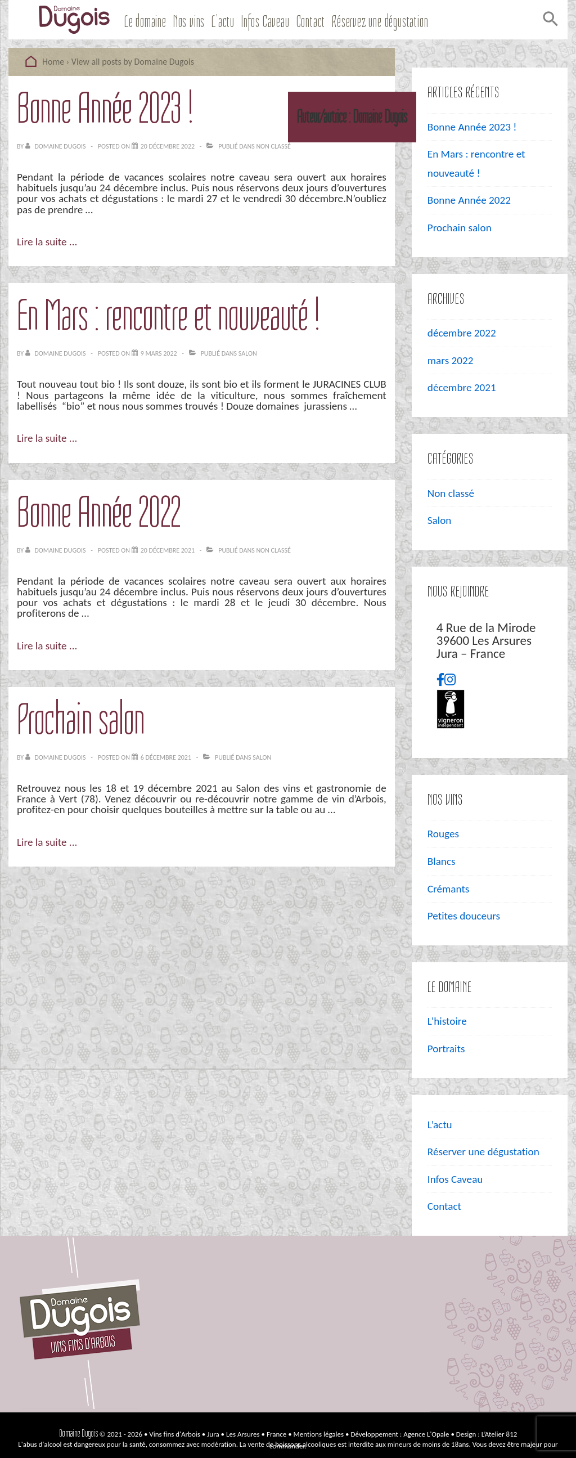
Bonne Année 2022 (99, 512)
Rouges (443, 833)
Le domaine (145, 21)
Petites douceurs (464, 915)
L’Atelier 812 (500, 1434)
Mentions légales (319, 1434)
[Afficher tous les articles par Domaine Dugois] (56, 146)
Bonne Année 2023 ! (105, 108)
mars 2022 (451, 360)
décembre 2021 (462, 387)
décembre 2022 (462, 332)
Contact (311, 21)
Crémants (449, 888)
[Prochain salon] (166, 757)
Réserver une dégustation (483, 1151)
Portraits (446, 1048)
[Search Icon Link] (549, 21)
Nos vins (189, 21)
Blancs (442, 861)
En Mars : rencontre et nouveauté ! (168, 315)
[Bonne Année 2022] (168, 550)
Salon (247, 353)
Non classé (273, 146)
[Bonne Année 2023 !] (168, 146)
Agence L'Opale (426, 1434)
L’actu (223, 21)
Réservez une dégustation (380, 21)
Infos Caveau (265, 21)
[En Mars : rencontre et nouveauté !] (159, 353)
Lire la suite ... (47, 241)
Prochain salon (81, 719)
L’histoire (447, 1021)
